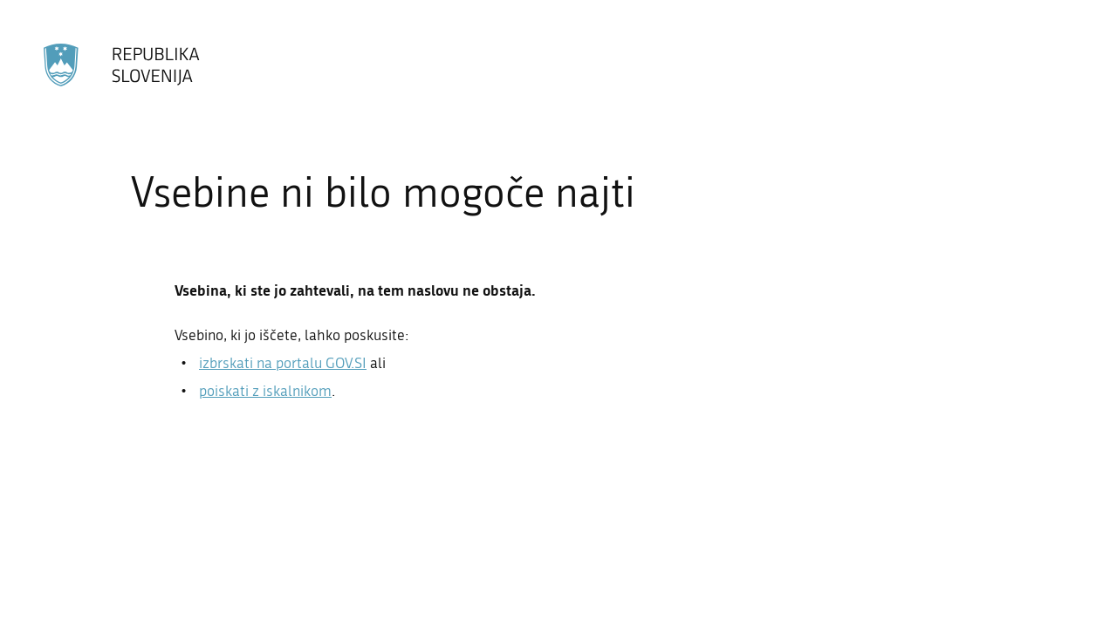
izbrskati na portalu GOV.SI (283, 363)
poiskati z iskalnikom (265, 390)
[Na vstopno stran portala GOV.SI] (123, 64)
